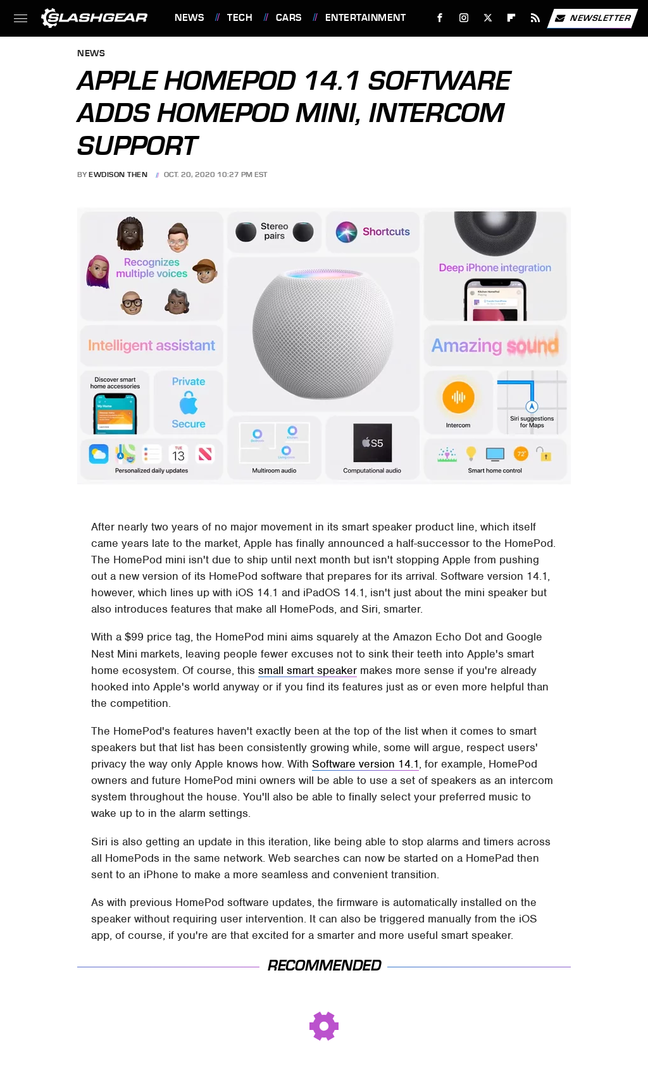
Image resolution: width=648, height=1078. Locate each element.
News (189, 17)
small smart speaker (307, 670)
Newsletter (592, 18)
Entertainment (365, 17)
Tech (239, 17)
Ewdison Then (118, 174)
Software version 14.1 (365, 764)
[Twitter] (487, 18)
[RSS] (535, 18)
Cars (289, 17)
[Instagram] (464, 18)
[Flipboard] (511, 18)
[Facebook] (440, 18)
